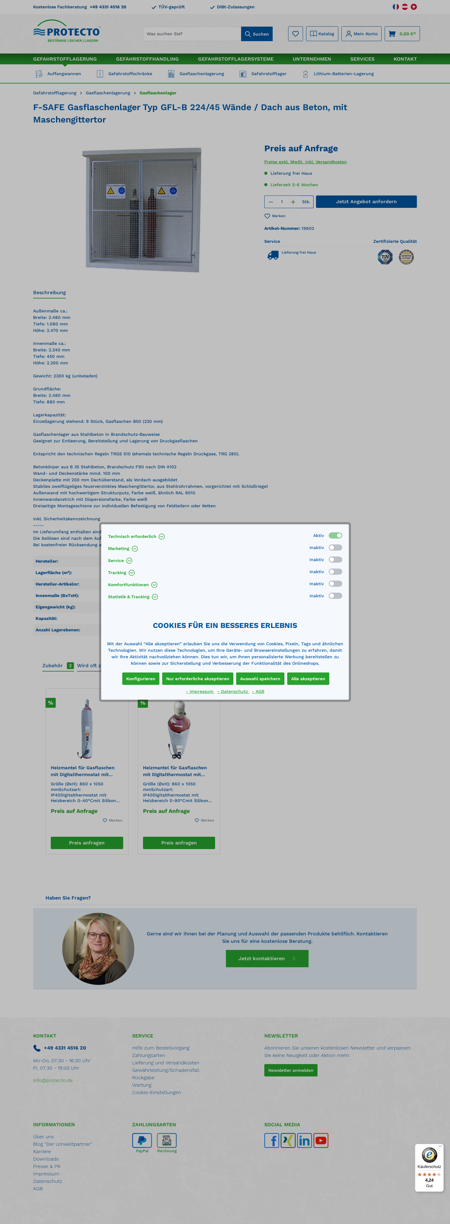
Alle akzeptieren (308, 678)
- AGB (258, 691)
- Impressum (200, 691)
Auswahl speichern (260, 678)
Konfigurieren (140, 678)
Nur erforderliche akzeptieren (197, 678)
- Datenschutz (233, 691)
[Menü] (440, 1147)
